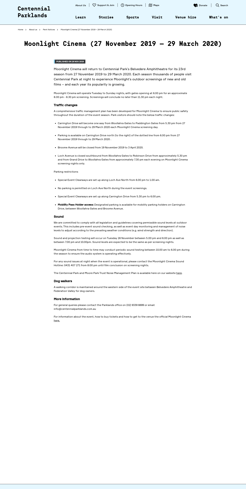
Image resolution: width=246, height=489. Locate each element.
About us (33, 29)
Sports (132, 17)
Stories (106, 17)
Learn (80, 17)
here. (57, 320)
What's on (218, 17)
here (179, 273)
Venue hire (185, 17)
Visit (157, 17)
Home (20, 29)
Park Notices (49, 29)
